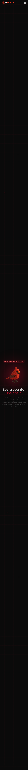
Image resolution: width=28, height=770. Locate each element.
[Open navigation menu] (25, 3)
